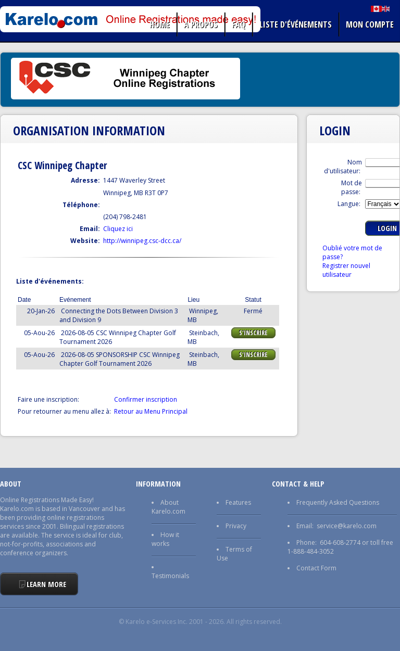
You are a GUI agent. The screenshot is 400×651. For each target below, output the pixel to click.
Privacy (236, 525)
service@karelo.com (347, 525)
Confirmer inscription (145, 399)
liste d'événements (295, 24)
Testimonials (170, 575)
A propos (201, 24)
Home (159, 24)
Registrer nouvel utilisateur (346, 270)
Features (238, 502)
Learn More (46, 584)
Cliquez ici (118, 228)
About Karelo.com (168, 507)
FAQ (238, 24)
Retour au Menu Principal (151, 411)
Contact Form (316, 568)
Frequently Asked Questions (337, 502)
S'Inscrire (253, 332)
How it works (165, 539)
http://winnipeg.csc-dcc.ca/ (142, 240)
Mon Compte (370, 24)
